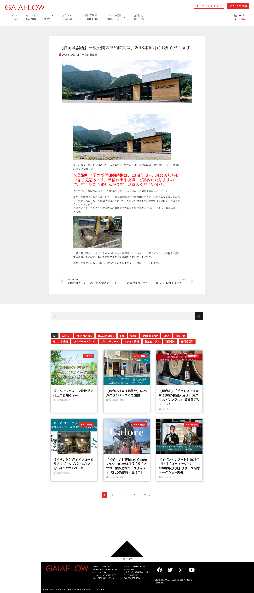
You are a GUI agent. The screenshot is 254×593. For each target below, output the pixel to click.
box (122, 335)
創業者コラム (152, 341)
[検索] (199, 316)
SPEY (166, 335)
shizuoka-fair (150, 335)
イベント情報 (60, 341)
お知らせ (180, 335)
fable (133, 335)
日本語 (242, 19)
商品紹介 (170, 341)
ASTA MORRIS (84, 335)
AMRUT (66, 335)
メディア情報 (131, 341)
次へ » (147, 495)
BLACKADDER (106, 335)
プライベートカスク (85, 341)
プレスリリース (110, 341)
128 (134, 495)
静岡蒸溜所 (91, 54)
